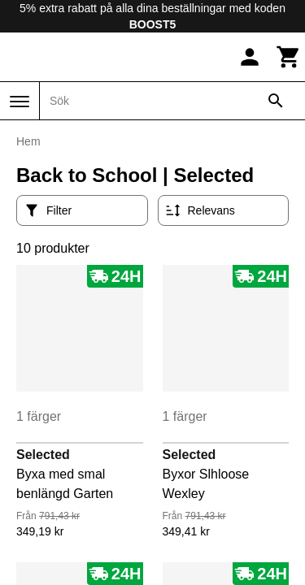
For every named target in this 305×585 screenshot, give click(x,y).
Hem (28, 141)
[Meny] (19, 101)
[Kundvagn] (289, 57)
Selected (43, 455)
